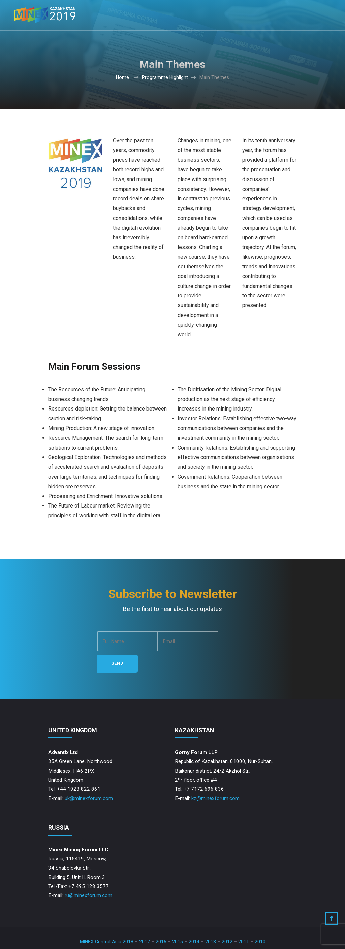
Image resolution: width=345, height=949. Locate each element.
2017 (144, 920)
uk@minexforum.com (89, 777)
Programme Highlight (165, 77)
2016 (161, 920)
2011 (243, 920)
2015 (177, 920)
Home (122, 77)
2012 (227, 920)
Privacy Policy (264, 939)
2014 (194, 920)
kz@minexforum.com (215, 777)
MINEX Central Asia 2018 (106, 920)
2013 (210, 920)
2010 (260, 920)
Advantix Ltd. (99, 939)
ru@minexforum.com (88, 875)
